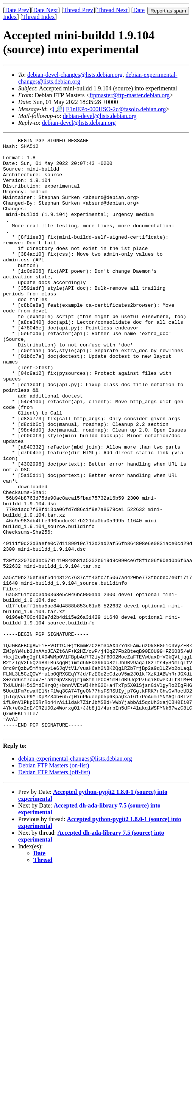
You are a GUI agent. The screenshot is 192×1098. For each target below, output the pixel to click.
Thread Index (38, 17)
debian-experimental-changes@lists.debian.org (75, 877)
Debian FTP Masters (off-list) (54, 891)
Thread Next (112, 10)
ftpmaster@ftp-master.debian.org (129, 95)
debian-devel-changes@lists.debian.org (75, 74)
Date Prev (17, 10)
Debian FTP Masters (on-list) (53, 884)
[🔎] (58, 109)
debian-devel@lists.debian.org (100, 116)
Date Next (45, 10)
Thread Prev (78, 10)
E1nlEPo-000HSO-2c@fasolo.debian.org (116, 109)
